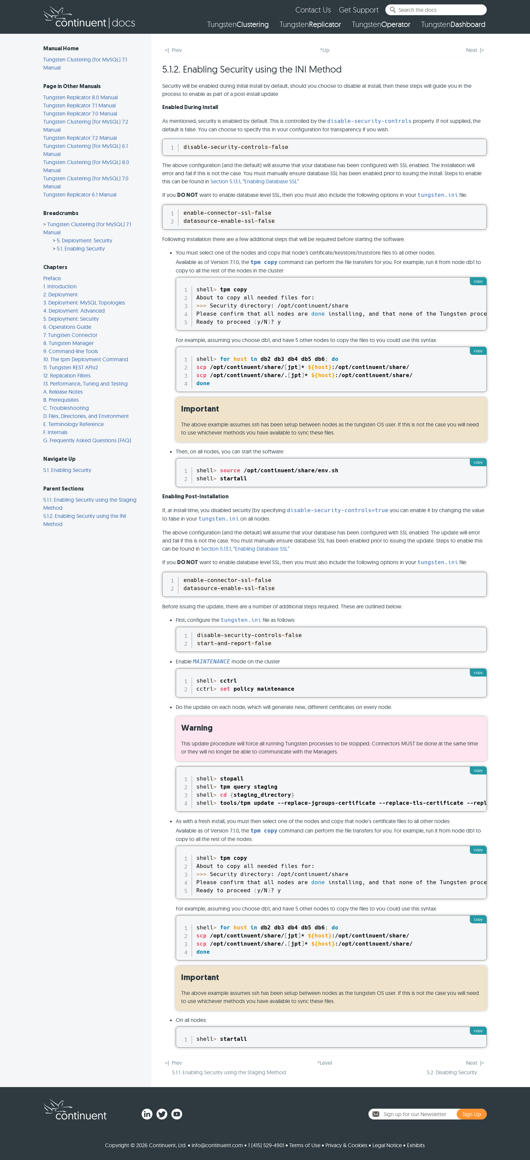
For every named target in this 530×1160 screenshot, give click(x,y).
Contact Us (313, 9)
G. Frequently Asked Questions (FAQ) (87, 440)
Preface (52, 278)
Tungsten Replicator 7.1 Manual (79, 105)
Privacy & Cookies (346, 1145)
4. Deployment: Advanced (74, 310)
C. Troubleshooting (66, 407)
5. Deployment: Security (84, 240)
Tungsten (238, 24)
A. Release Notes (63, 391)
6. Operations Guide (67, 326)
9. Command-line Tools (70, 351)
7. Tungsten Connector (70, 335)
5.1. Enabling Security (81, 248)
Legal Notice (387, 1145)
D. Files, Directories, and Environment (86, 416)
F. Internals (55, 432)
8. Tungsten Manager (68, 343)
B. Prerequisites (61, 399)
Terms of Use (304, 1145)
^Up (325, 50)
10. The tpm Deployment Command (85, 359)
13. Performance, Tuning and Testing (85, 383)
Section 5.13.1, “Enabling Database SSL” (255, 181)
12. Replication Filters (67, 375)
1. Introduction (60, 286)
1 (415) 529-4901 (266, 1145)
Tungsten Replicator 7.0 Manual (80, 113)
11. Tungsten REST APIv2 (70, 367)
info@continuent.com (217, 1145)
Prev (177, 50)
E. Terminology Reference (73, 424)
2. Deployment (60, 294)
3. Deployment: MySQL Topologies (84, 302)
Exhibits (416, 1145)
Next (471, 50)
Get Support (359, 9)
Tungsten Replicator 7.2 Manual (80, 137)
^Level (324, 1062)
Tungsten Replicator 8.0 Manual (80, 97)
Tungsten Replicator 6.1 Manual (79, 194)
